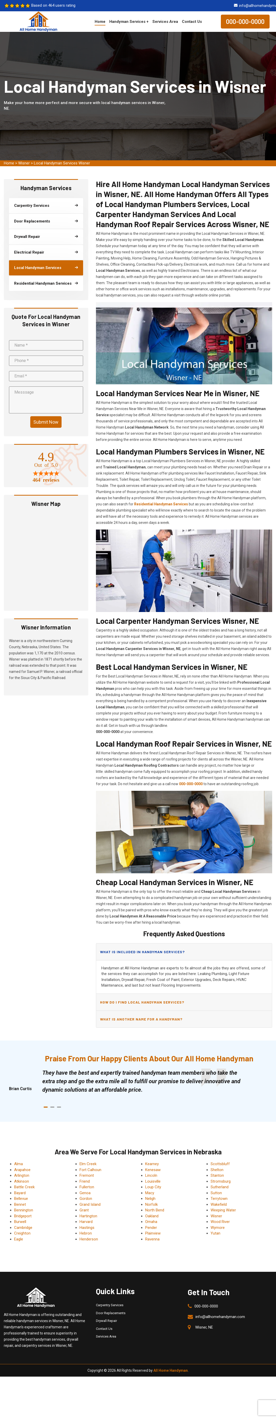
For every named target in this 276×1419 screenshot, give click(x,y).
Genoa (85, 1193)
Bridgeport (23, 1216)
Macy (149, 1193)
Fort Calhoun (90, 1169)
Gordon (86, 1198)
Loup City (153, 1187)
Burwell (20, 1221)
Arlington (21, 1175)
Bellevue (21, 1198)
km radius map (46, 559)
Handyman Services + (129, 21)
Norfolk (151, 1204)
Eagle (18, 1239)
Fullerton (87, 1187)
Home (100, 21)
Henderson (89, 1239)
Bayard (20, 1193)
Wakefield (219, 1204)
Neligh (150, 1198)
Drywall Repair (106, 1321)
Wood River (220, 1221)
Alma (18, 1164)
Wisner (24, 163)
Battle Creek (24, 1187)
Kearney (152, 1164)
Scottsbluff (220, 1164)
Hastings (87, 1227)
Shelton (217, 1169)
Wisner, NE (204, 1327)
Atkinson (21, 1181)
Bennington (23, 1210)
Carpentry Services (109, 1305)
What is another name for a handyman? (141, 1019)
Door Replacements (110, 1313)
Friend (85, 1181)
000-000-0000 (245, 21)
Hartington (88, 1216)
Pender (151, 1227)
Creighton (22, 1233)
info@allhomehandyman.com (220, 1316)
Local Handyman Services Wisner (62, 163)
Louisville (153, 1181)
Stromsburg (221, 1181)
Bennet (20, 1204)
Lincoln (151, 1175)
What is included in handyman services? (142, 952)
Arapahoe (22, 1169)
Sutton (216, 1193)
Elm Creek (88, 1164)
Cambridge (23, 1227)
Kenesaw (153, 1169)
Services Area (165, 21)
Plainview (153, 1233)
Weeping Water (223, 1210)
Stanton (217, 1175)
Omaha (151, 1221)
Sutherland (220, 1187)
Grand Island (90, 1204)
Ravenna (152, 1239)
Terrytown (219, 1198)
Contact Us (192, 21)
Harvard (86, 1221)
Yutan (215, 1233)
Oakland (152, 1216)
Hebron (86, 1233)
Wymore (218, 1227)
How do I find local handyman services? (142, 1002)
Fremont (87, 1175)
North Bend (154, 1210)
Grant (84, 1210)
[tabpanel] (143, 1081)
